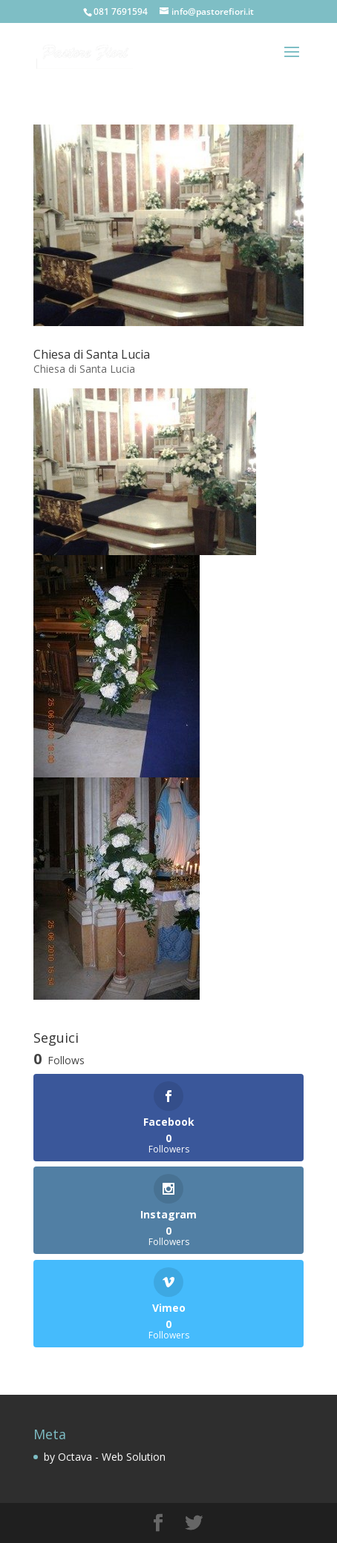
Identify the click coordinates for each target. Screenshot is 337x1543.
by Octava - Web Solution (105, 1457)
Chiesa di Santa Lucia (91, 354)
